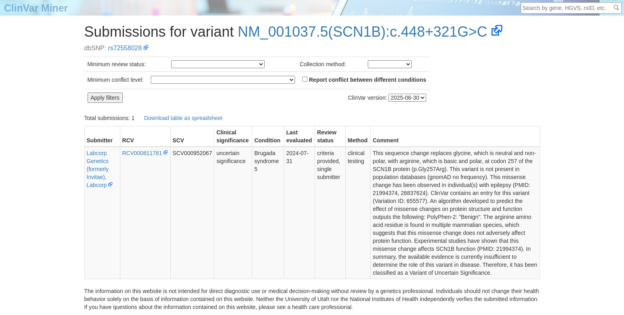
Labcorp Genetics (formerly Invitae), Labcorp (98, 169)
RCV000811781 (142, 153)
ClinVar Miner (36, 8)
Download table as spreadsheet (183, 118)
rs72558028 (125, 48)
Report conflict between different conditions (364, 80)
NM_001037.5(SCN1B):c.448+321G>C (362, 32)
